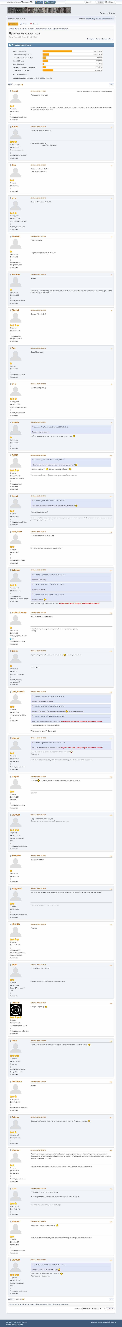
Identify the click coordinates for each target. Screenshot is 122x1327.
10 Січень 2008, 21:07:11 (38, 496)
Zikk (14, 165)
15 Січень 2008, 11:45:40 (38, 815)
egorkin (15, 422)
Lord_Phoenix (18, 692)
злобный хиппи (19, 613)
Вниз (10, 84)
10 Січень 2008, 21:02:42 (38, 422)
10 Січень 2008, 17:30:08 (38, 236)
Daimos (15, 1117)
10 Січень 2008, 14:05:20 (38, 91)
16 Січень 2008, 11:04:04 (38, 1117)
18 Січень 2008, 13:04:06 (38, 1260)
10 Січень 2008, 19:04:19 (38, 310)
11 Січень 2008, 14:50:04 (38, 612)
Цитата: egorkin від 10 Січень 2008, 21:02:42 (49, 460)
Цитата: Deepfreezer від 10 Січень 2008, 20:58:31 (51, 427)
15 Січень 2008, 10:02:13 (38, 651)
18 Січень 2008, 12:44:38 (38, 1221)
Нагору (11, 1299)
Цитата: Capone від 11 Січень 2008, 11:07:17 (49, 575)
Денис (15, 651)
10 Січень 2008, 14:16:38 (38, 126)
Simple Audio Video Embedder (14, 1324)
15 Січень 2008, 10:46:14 (38, 738)
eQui (14, 1188)
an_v (14, 198)
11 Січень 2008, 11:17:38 (38, 570)
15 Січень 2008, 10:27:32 (38, 691)
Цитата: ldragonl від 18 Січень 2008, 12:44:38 (49, 1264)
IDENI (14, 965)
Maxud (15, 91)
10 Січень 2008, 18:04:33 (38, 274)
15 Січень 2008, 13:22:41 (38, 855)
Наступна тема (107, 39)
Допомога (94, 1322)
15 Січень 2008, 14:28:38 (38, 888)
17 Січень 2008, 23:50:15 (38, 1188)
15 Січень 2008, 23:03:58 (38, 1040)
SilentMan (16, 856)
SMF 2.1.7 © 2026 (11, 1322)
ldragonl (15, 738)
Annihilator (17, 1081)
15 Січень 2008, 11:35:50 (38, 776)
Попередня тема (93, 39)
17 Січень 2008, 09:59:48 (38, 1150)
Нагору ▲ (113, 1322)
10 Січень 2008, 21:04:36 (38, 455)
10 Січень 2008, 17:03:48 (38, 198)
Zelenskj (16, 236)
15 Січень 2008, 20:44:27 (38, 1002)
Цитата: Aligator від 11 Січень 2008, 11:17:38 (49, 716)
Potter (14, 1041)
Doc (13, 348)
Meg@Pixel (17, 889)
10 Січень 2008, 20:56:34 (38, 384)
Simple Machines (22, 1322)
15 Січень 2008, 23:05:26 (38, 1081)
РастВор (16, 274)
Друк (111, 84)
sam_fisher (17, 532)
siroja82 (15, 776)
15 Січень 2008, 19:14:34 (38, 964)
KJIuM (15, 127)
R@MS (15, 455)
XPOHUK (16, 924)
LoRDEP (16, 1003)
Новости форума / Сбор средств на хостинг (100, 19)
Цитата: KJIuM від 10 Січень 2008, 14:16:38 (49, 696)
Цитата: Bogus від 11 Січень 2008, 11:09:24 (49, 584)
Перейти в (78, 1308)
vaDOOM (16, 815)
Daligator (16, 570)
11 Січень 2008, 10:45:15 (38, 531)
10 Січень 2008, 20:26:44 (38, 348)
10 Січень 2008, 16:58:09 (38, 165)
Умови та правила (103, 1322)
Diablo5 (15, 310)
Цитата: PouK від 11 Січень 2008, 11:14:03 (49, 594)
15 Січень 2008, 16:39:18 (38, 924)
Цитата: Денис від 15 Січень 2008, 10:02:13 (49, 706)
